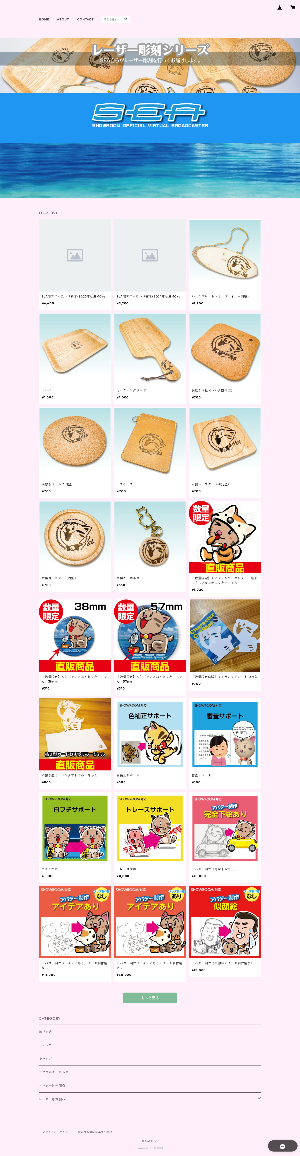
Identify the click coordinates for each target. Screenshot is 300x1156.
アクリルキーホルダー (55, 1072)
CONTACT (85, 19)
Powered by (150, 1148)
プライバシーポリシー (56, 1132)
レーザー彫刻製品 (52, 1099)
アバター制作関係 (52, 1086)
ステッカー (47, 1045)
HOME (44, 19)
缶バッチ (45, 1031)
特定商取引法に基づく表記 (95, 1132)
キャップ (45, 1059)
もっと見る (150, 998)
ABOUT (63, 19)
